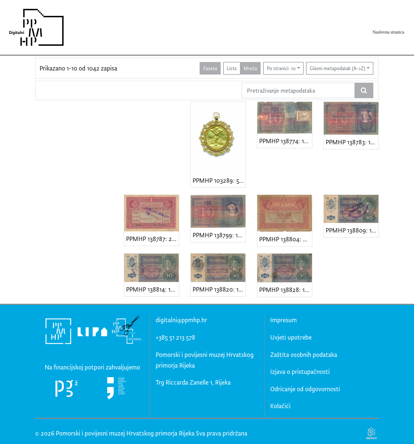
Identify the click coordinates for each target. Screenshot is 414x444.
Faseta (210, 68)
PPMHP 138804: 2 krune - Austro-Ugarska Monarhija (285, 239)
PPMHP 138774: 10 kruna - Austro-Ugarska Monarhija (285, 141)
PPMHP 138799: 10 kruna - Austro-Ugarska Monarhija (219, 235)
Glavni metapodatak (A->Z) (337, 68)
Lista (232, 68)
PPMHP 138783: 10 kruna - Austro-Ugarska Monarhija (352, 142)
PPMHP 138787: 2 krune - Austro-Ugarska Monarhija (152, 238)
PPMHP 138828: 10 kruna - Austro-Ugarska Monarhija (285, 289)
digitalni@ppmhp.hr (181, 320)
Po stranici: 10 (281, 68)
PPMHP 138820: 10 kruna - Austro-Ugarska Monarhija (219, 289)
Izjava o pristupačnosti (300, 371)
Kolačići (280, 406)
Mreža (250, 68)
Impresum (283, 320)
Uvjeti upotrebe (291, 337)
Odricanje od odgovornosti (305, 389)
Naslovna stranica (388, 32)
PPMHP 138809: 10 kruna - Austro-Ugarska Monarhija (352, 230)
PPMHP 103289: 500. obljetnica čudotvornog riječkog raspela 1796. (219, 180)
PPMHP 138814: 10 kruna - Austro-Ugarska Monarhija (152, 289)
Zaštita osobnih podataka (303, 354)
